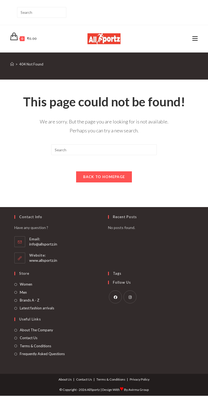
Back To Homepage (104, 177)
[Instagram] (129, 297)
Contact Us (28, 338)
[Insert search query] (41, 12)
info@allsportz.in (43, 244)
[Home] (12, 64)
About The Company (36, 330)
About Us (65, 380)
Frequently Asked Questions (42, 354)
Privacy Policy (140, 380)
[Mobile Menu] (195, 39)
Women (26, 284)
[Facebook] (115, 297)
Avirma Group (138, 390)
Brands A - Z (29, 300)
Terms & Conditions (35, 346)
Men (23, 292)
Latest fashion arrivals (37, 308)
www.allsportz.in (43, 260)
